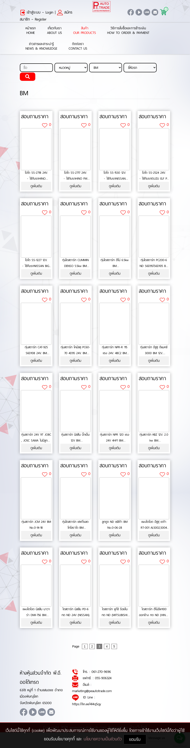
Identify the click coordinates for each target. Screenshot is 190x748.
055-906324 (103, 678)
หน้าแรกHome (30, 30)
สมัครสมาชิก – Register (46, 16)
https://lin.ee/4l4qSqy (86, 704)
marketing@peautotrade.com (92, 691)
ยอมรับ (135, 739)
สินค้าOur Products (84, 30)
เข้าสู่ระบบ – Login (36, 12)
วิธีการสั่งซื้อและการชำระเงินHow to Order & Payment (128, 30)
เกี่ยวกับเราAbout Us (54, 30)
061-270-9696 (101, 672)
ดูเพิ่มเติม (36, 186)
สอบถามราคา (34, 116)
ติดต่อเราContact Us (78, 46)
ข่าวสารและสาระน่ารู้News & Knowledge (41, 46)
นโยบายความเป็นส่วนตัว (104, 739)
